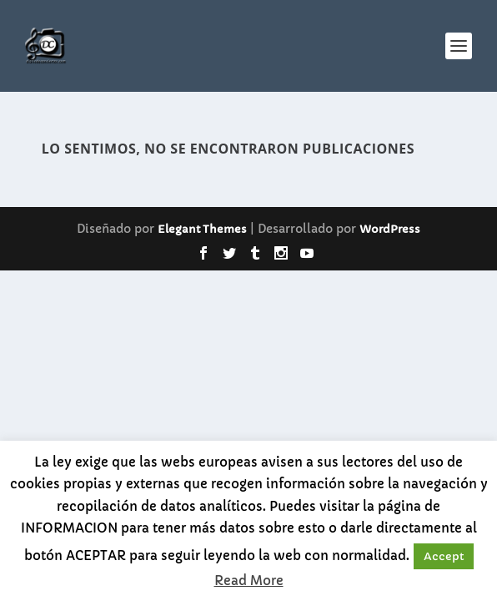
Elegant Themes (202, 229)
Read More (249, 580)
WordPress (389, 229)
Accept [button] (444, 556)
